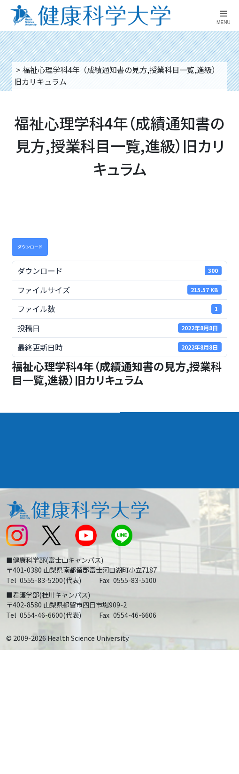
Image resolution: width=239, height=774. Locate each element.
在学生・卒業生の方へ (162, 575)
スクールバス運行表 (38, 553)
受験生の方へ (27, 575)
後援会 (16, 490)
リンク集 (139, 490)
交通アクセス (27, 511)
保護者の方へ (27, 596)
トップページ (36, 69)
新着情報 (20, 532)
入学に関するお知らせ (162, 532)
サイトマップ (147, 553)
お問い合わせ (147, 511)
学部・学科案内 (154, 422)
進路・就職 (145, 445)
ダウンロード (30, 247)
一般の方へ (143, 596)
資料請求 (227, 130)
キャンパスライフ (38, 468)
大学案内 (22, 422)
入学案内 (22, 445)
